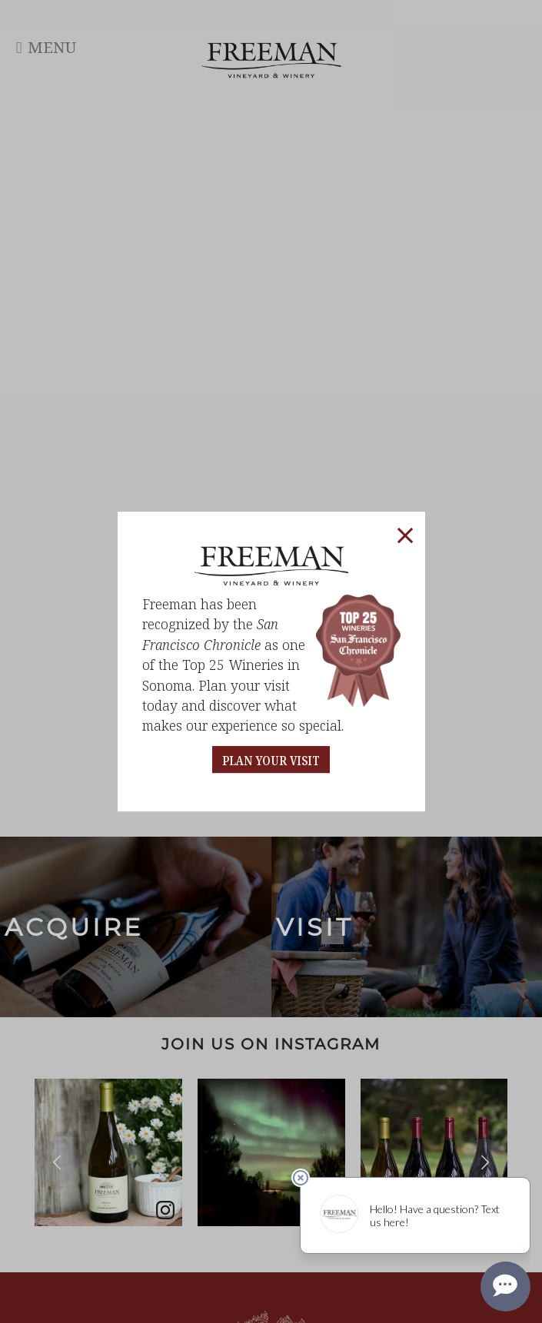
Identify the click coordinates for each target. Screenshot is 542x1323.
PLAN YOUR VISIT (271, 761)
